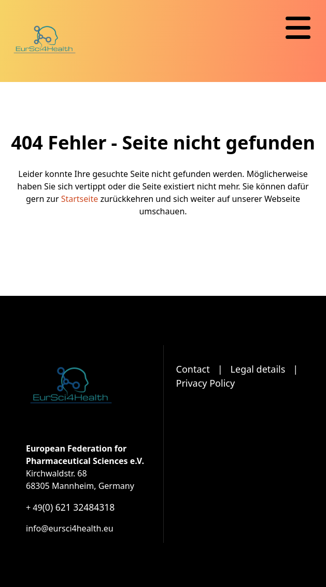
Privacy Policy (205, 383)
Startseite (79, 198)
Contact (193, 369)
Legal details (258, 369)
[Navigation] (298, 28)
